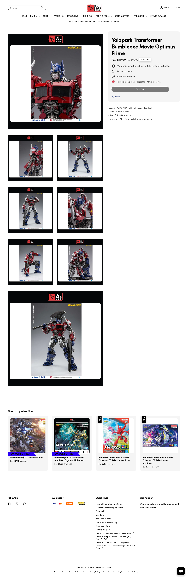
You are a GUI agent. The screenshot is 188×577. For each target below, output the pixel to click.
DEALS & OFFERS (122, 16)
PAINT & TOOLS (103, 16)
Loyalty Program (103, 529)
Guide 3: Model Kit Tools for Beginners (113, 542)
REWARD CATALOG (158, 16)
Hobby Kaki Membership (107, 522)
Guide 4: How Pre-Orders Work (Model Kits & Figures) (115, 547)
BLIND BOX (88, 16)
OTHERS (46, 16)
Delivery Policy (94, 572)
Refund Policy (80, 572)
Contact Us (100, 511)
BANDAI (34, 16)
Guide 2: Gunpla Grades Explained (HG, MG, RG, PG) (113, 537)
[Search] (42, 7)
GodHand (100, 515)
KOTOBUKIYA (72, 16)
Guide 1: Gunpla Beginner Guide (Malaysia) (115, 533)
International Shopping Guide (109, 504)
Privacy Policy (67, 572)
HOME (24, 16)
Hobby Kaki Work (103, 518)
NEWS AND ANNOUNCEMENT (82, 21)
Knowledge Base (103, 526)
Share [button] (116, 96)
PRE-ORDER (139, 16)
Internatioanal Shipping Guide (109, 507)
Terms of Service (53, 572)
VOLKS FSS (58, 16)
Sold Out (140, 89)
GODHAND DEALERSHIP (108, 21)
